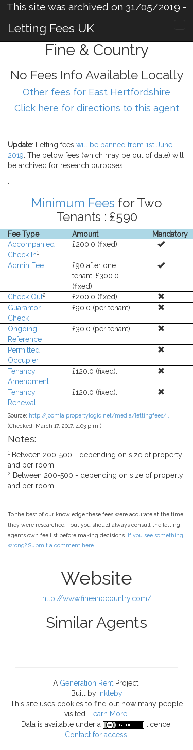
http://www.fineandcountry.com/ (96, 598)
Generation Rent (86, 683)
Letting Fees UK (51, 28)
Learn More (108, 714)
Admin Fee (26, 265)
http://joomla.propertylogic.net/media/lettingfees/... (100, 415)
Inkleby (110, 693)
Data (28, 724)
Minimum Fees (73, 202)
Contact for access (96, 734)
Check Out (25, 297)
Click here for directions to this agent (96, 108)
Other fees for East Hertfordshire (96, 92)
